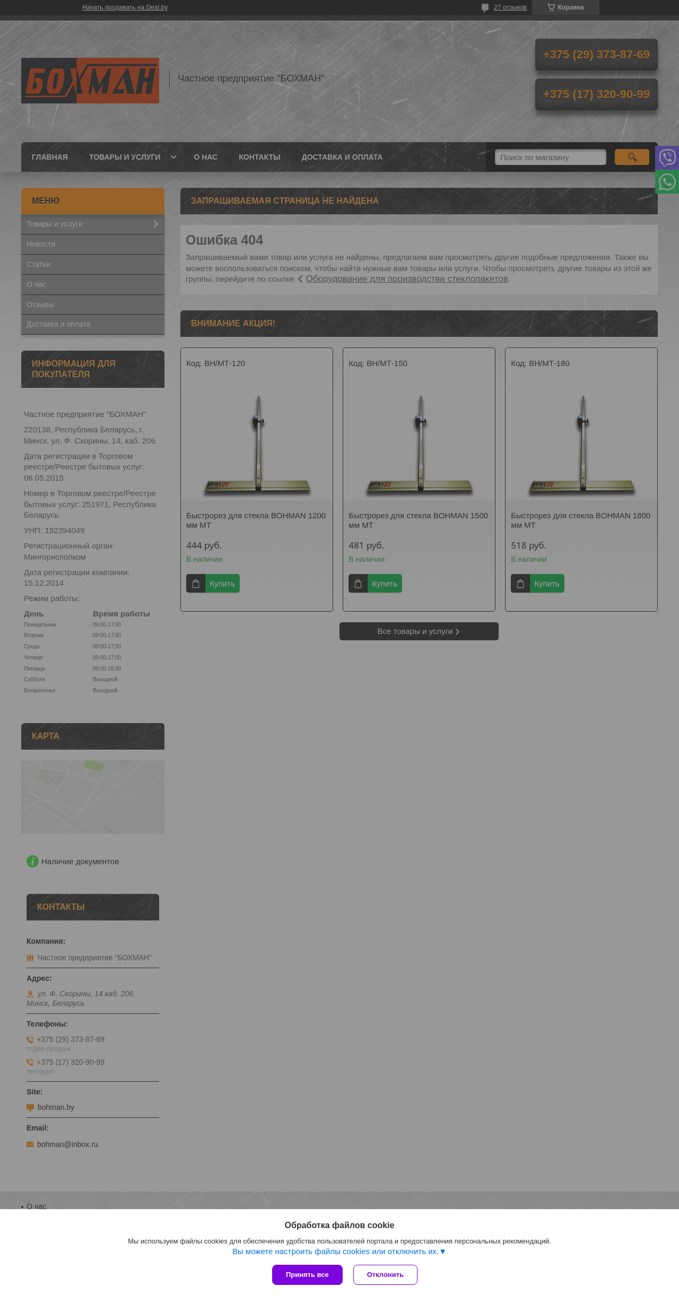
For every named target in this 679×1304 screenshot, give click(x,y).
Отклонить (385, 1275)
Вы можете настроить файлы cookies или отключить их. (335, 1251)
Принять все (307, 1275)
